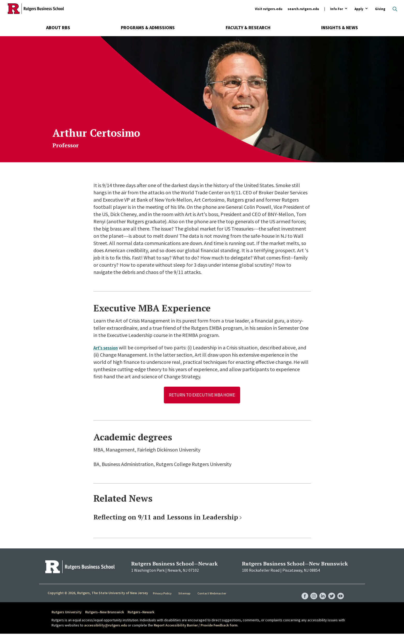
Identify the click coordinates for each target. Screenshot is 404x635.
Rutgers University (67, 613)
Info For (336, 9)
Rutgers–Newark (141, 613)
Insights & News (339, 27)
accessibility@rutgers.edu (105, 626)
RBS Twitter (330, 592)
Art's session (107, 347)
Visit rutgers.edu (268, 9)
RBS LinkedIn (321, 592)
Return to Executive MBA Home (202, 395)
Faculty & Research (248, 27)
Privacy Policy (163, 594)
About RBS (58, 27)
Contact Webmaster (212, 594)
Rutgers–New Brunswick (104, 613)
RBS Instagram (311, 592)
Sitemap (185, 594)
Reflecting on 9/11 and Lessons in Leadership (165, 518)
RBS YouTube (340, 592)
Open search (394, 9)
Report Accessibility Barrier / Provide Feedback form (196, 626)
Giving (380, 9)
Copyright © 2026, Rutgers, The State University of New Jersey (98, 594)
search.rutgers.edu (303, 9)
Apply (359, 9)
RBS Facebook (301, 592)
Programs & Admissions (148, 27)
